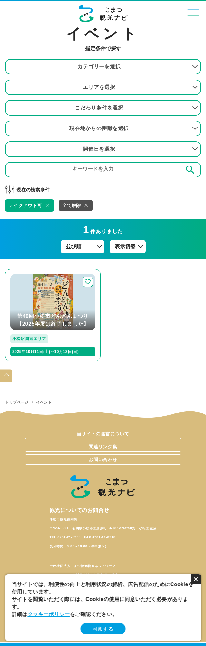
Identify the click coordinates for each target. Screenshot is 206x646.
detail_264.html (24, 271)
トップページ (16, 402)
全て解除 (72, 205)
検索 (190, 169)
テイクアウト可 (25, 205)
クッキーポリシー (48, 614)
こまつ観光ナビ (103, 13)
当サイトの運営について (103, 433)
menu (193, 12)
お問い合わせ (103, 459)
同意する (102, 629)
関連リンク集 (103, 446)
